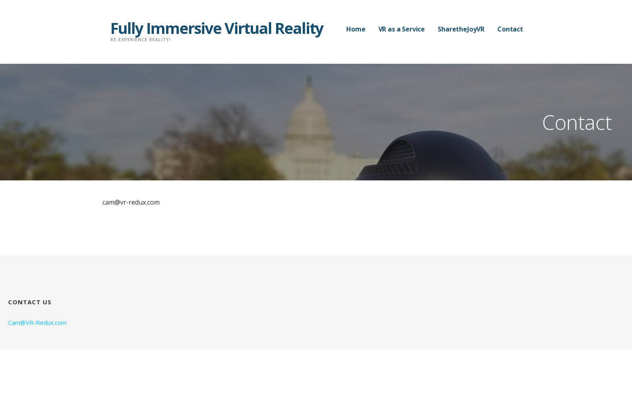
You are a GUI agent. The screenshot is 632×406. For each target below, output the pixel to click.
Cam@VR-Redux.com (37, 322)
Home (355, 29)
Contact (510, 29)
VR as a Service (401, 29)
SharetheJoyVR (461, 29)
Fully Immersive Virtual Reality (216, 27)
